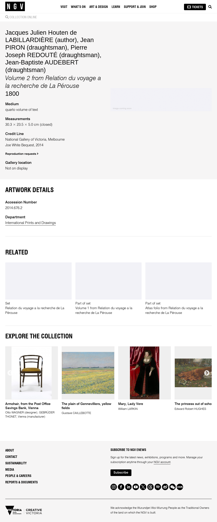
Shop (152, 6)
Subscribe (120, 472)
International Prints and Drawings (30, 223)
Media (9, 469)
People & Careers (18, 476)
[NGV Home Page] (15, 6)
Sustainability (16, 463)
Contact (11, 456)
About (9, 450)
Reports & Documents (21, 482)
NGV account (162, 462)
